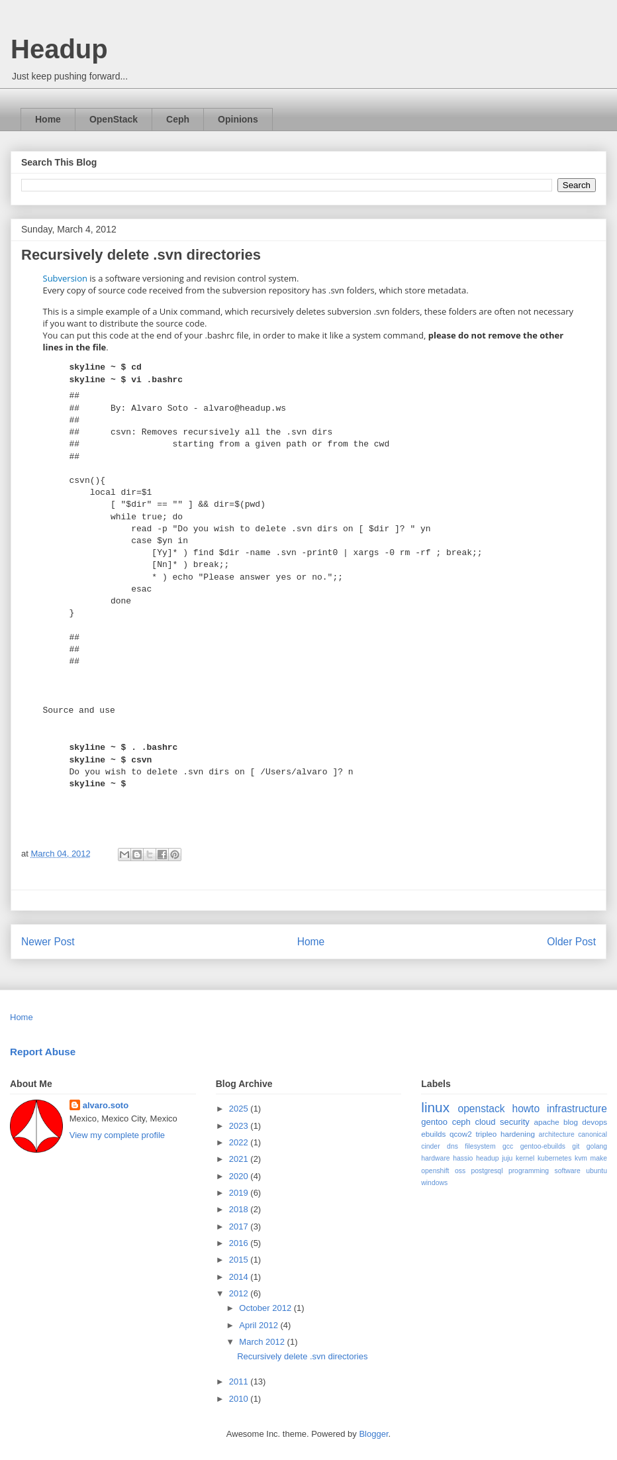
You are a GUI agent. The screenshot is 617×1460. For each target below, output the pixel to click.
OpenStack (113, 119)
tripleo (486, 1133)
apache (546, 1122)
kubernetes (554, 1158)
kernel (525, 1158)
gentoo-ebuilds (542, 1146)
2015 (240, 1260)
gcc (507, 1146)
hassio (463, 1158)
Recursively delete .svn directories (302, 1356)
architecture (557, 1134)
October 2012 (266, 1308)
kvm (581, 1158)
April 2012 (259, 1325)
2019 (240, 1193)
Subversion (65, 278)
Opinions (238, 119)
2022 (240, 1142)
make (599, 1158)
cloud (485, 1122)
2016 (240, 1243)
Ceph (177, 119)
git (575, 1146)
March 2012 (263, 1342)
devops (594, 1122)
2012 (240, 1293)
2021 (240, 1159)
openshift (435, 1170)
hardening (517, 1133)
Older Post (571, 941)
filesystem (480, 1146)
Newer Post (48, 941)
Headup (59, 49)
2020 (240, 1176)
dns (452, 1146)
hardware (435, 1158)
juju (507, 1158)
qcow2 (461, 1133)
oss (460, 1170)
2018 (240, 1209)
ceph (461, 1122)
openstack (480, 1108)
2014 (240, 1277)
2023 (240, 1126)
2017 (240, 1226)
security (515, 1122)
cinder (430, 1146)
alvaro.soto (105, 1105)
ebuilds (433, 1133)
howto (526, 1108)
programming (528, 1170)
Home (48, 119)
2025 (240, 1109)
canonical (592, 1134)
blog (570, 1122)
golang (597, 1146)
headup (487, 1158)
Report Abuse (42, 1051)
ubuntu (596, 1170)
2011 (240, 1381)
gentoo (434, 1122)
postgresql (487, 1170)
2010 (240, 1399)
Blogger (373, 1434)
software (568, 1170)
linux (435, 1107)
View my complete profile (117, 1135)
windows (434, 1182)
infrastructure (577, 1108)
